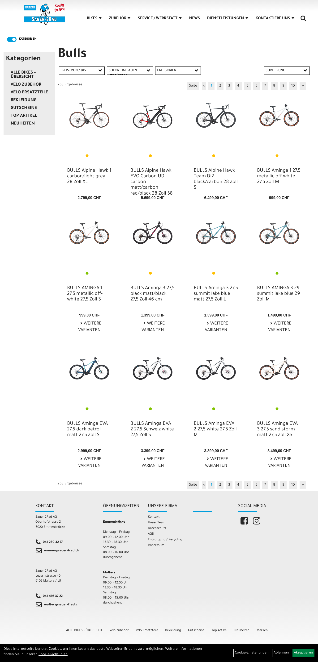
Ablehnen (281, 653)
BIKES (94, 19)
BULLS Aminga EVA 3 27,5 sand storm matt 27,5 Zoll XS (277, 429)
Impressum (156, 545)
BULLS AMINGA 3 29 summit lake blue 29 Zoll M (278, 294)
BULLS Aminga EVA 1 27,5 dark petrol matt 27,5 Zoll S (89, 429)
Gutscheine (24, 108)
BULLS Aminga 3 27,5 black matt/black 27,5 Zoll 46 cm (152, 294)
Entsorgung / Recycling (165, 539)
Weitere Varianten (90, 327)
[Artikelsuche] (303, 20)
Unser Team (156, 523)
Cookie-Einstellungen (252, 653)
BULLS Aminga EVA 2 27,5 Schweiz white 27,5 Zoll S (152, 429)
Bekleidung (23, 100)
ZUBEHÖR (120, 19)
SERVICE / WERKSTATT (160, 19)
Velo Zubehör (26, 85)
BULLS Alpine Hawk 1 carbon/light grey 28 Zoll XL (89, 176)
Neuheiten (23, 123)
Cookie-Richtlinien (53, 655)
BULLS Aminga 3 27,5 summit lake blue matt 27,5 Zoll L (216, 294)
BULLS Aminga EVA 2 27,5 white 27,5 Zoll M (215, 429)
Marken (262, 630)
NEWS (194, 19)
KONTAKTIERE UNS (275, 19)
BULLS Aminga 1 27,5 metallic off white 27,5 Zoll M (279, 176)
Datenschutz (157, 528)
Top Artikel (24, 116)
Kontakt (154, 517)
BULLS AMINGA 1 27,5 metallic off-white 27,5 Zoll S (85, 294)
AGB (151, 534)
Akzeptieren (303, 653)
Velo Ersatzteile (29, 92)
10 (293, 86)
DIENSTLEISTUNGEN (227, 19)
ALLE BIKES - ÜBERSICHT (23, 75)
